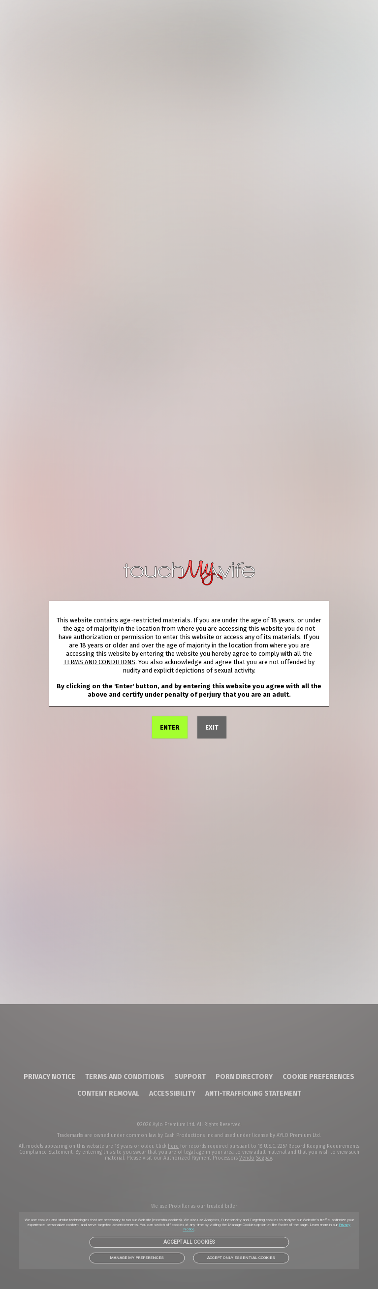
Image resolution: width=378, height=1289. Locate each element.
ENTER (170, 727)
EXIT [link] (212, 727)
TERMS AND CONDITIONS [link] (99, 662)
